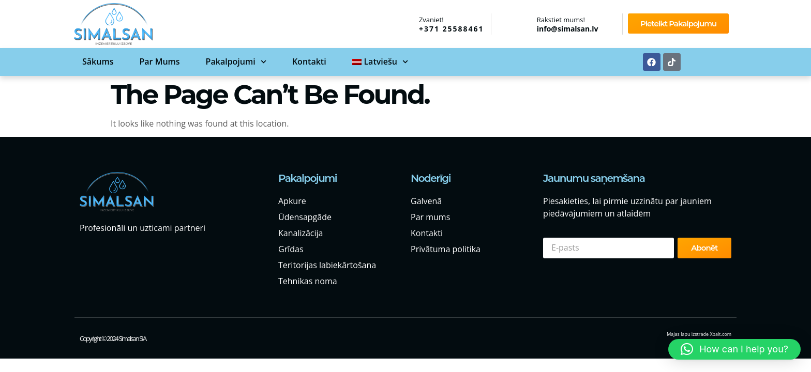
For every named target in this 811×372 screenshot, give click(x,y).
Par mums (159, 61)
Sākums (97, 61)
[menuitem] (380, 61)
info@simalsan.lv (567, 29)
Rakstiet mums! (561, 19)
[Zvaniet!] (405, 23)
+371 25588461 (451, 29)
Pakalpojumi (236, 62)
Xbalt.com (720, 334)
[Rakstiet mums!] (523, 24)
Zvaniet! (431, 19)
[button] (734, 349)
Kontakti (309, 61)
